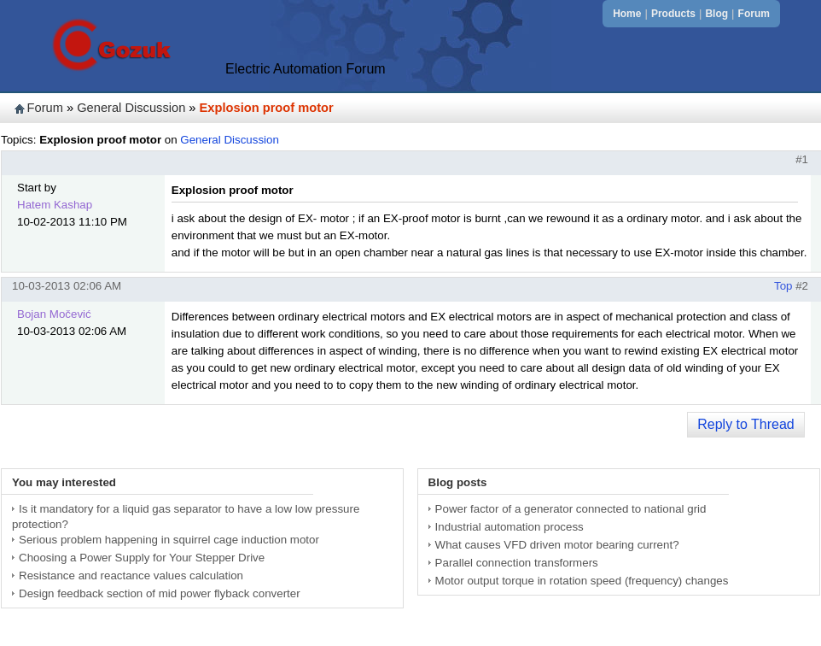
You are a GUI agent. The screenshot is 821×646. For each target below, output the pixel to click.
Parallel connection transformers (516, 562)
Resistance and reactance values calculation (131, 575)
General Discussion (131, 108)
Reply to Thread (746, 424)
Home (627, 14)
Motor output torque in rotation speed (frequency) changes (582, 580)
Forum (754, 14)
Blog (716, 14)
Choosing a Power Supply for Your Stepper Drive (142, 557)
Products (673, 14)
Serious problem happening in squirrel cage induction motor (169, 539)
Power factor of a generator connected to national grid (571, 508)
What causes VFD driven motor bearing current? (557, 544)
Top (783, 285)
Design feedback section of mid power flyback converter (159, 593)
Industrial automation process (509, 526)
